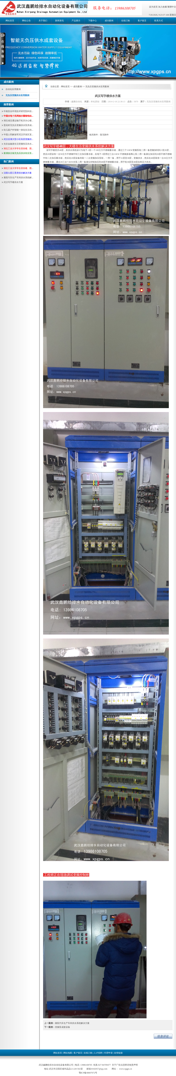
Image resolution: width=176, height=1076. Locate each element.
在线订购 (125, 20)
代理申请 (108, 1053)
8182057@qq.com (99, 1069)
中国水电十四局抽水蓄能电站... (18, 116)
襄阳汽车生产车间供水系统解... (18, 177)
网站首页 (10, 20)
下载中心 (92, 20)
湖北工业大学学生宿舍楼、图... (18, 148)
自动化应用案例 (13, 89)
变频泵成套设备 (62, 1027)
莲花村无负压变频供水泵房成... (18, 125)
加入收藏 (162, 7)
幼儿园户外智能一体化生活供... (18, 130)
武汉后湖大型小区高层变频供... (18, 139)
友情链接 (118, 1053)
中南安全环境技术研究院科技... (18, 111)
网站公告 (26, 20)
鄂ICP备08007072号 (88, 1073)
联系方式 (158, 20)
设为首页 (153, 7)
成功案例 (109, 20)
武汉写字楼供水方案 (13, 182)
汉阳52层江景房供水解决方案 (18, 173)
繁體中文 (171, 7)
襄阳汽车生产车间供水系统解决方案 (72, 1023)
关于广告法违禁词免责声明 (125, 1065)
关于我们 (43, 20)
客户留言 (142, 20)
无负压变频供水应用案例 (17, 95)
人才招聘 (98, 1053)
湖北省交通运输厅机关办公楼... (18, 120)
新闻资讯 (59, 20)
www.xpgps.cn (125, 1069)
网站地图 (67, 1053)
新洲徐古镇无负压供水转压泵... (18, 153)
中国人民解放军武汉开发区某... (18, 134)
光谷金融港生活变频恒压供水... (18, 144)
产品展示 (76, 20)
